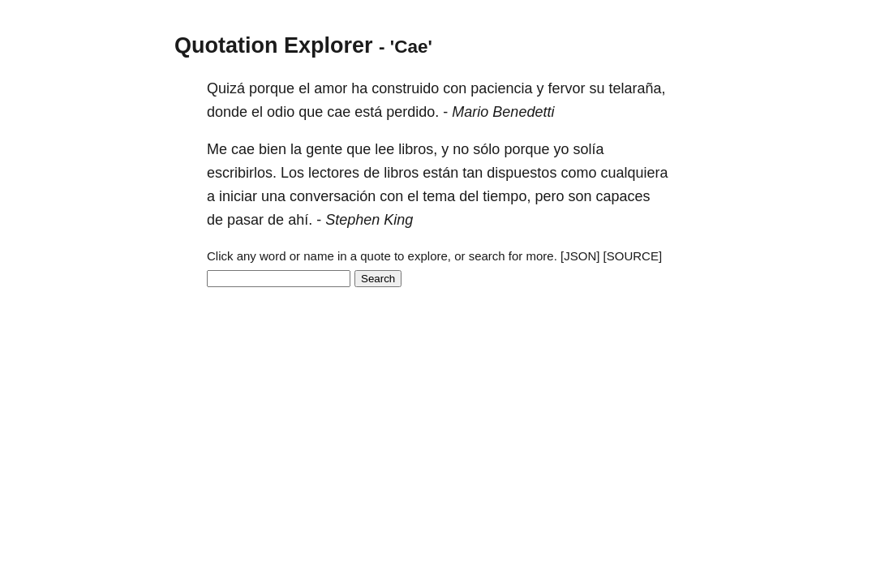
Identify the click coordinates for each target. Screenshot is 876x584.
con (454, 88)
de (371, 173)
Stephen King (369, 220)
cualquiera (634, 173)
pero (549, 196)
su (596, 88)
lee (384, 149)
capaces (623, 196)
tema (439, 196)
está (368, 112)
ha (359, 88)
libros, (417, 149)
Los (292, 173)
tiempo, (506, 196)
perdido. (412, 112)
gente (324, 149)
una (273, 196)
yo (561, 149)
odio (280, 112)
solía (588, 149)
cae (338, 112)
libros (401, 173)
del (469, 196)
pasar (245, 220)
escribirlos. (242, 173)
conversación (333, 196)
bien (272, 149)
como (578, 173)
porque (271, 88)
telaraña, (637, 88)
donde (227, 112)
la (296, 149)
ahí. (300, 220)
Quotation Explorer (273, 45)
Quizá (226, 88)
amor (330, 88)
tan (472, 173)
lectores (333, 173)
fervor (566, 88)
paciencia (501, 88)
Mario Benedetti (503, 112)
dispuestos (521, 173)
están (440, 173)
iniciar (238, 196)
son (579, 196)
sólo (486, 149)
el (304, 88)
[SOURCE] (633, 256)
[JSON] (579, 256)
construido (405, 88)
